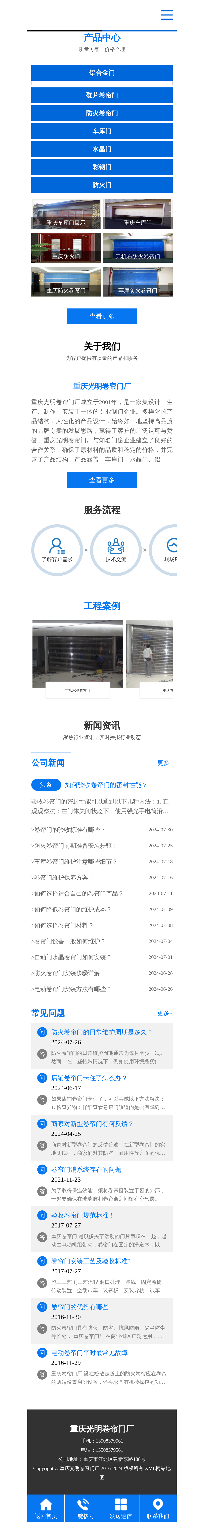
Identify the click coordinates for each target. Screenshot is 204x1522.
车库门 (102, 131)
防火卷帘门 (102, 113)
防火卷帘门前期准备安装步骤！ (76, 845)
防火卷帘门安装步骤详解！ (70, 973)
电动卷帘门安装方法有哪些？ (73, 989)
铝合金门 (102, 72)
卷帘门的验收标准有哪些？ (70, 829)
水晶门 (102, 149)
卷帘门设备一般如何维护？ (70, 941)
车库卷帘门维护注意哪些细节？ (76, 861)
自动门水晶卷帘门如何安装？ (73, 957)
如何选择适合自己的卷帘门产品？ (79, 893)
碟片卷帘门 (102, 95)
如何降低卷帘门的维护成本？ (73, 909)
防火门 (102, 185)
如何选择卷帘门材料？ (64, 925)
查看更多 (102, 316)
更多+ (165, 763)
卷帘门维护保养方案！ (64, 877)
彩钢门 (102, 167)
